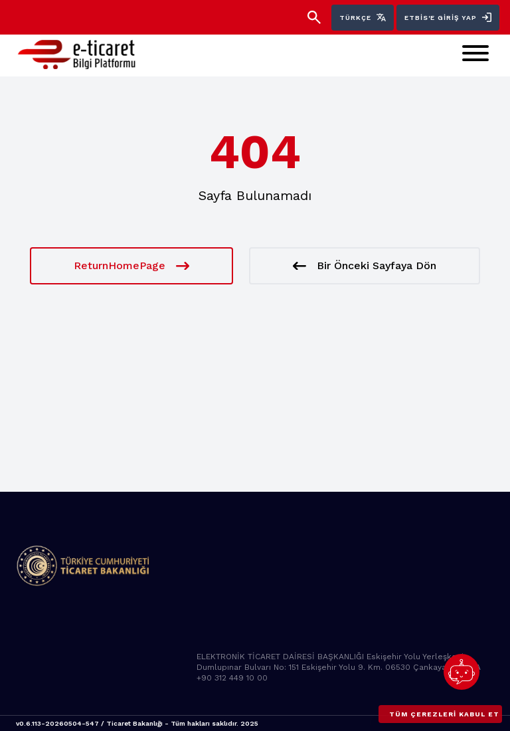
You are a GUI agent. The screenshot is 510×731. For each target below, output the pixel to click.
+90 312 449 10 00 (232, 677)
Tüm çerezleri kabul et (444, 714)
